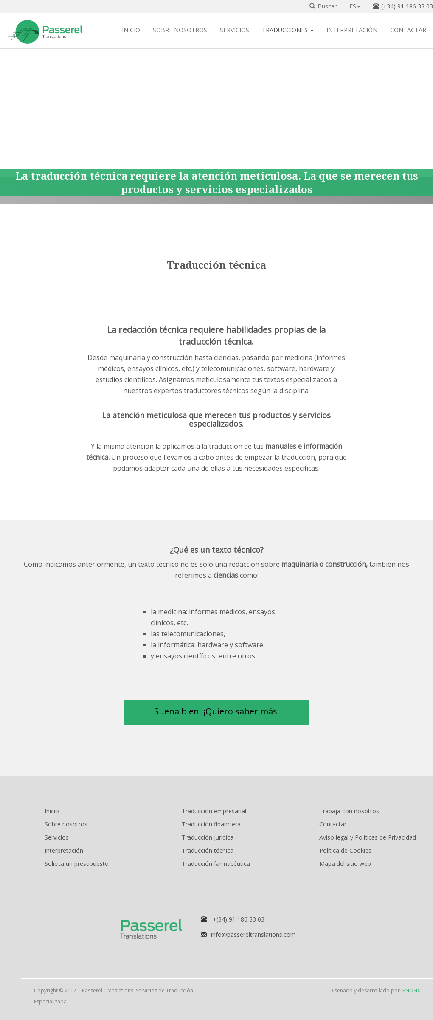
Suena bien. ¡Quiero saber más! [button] (216, 711)
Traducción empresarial (214, 811)
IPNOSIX (410, 990)
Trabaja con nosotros (349, 811)
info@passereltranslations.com (253, 934)
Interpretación (64, 850)
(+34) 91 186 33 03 (407, 6)
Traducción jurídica (207, 837)
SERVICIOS (234, 31)
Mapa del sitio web (345, 864)
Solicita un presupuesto (77, 864)
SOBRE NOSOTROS (180, 31)
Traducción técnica (207, 850)
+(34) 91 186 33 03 (238, 919)
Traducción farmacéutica (216, 864)
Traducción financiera (211, 824)
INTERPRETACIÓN (351, 31)
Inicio (52, 811)
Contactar (332, 824)
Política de (345, 850)
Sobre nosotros (66, 824)
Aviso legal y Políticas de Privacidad (367, 837)
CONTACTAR (408, 31)
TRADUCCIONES (288, 31)
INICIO (131, 31)
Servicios (57, 837)
